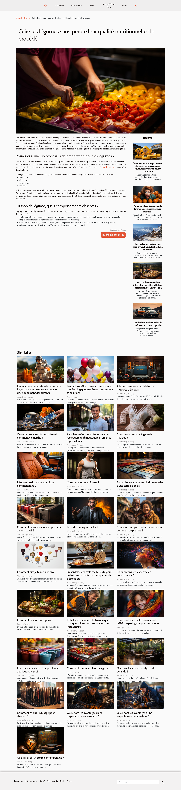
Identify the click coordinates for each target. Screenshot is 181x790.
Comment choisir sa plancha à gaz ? (87, 668)
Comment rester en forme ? (83, 482)
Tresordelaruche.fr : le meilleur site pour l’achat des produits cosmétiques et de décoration (89, 575)
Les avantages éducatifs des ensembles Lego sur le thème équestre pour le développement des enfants (40, 390)
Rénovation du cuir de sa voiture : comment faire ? (36, 484)
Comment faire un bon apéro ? (35, 620)
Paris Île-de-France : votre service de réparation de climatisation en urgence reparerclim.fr (89, 438)
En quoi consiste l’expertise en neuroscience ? (134, 573)
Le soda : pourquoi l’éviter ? (82, 527)
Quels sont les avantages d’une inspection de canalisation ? (134, 714)
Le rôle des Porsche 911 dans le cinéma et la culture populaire (147, 324)
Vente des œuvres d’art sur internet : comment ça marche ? (37, 436)
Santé (92, 5)
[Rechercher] (138, 782)
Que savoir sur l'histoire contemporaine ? (40, 757)
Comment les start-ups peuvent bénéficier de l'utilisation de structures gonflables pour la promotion (148, 167)
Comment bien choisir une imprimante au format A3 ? (39, 528)
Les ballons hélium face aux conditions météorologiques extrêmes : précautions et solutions (90, 390)
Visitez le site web (108, 167)
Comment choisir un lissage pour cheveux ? (36, 714)
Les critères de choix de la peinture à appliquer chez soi (38, 669)
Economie (59, 5)
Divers (124, 5)
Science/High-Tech (109, 5)
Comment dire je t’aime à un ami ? (36, 572)
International (76, 5)
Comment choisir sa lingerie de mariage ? (134, 436)
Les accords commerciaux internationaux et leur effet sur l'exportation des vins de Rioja (147, 285)
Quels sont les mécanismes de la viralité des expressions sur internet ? (148, 209)
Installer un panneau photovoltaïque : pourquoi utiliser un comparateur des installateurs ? (88, 623)
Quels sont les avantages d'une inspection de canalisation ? (84, 714)
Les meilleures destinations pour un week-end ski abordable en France (148, 247)
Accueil (19, 18)
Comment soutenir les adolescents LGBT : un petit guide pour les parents (138, 621)
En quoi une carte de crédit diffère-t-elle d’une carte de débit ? (140, 484)
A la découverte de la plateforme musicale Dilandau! (135, 388)
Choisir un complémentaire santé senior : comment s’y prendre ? (140, 528)
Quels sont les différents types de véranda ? (136, 669)
